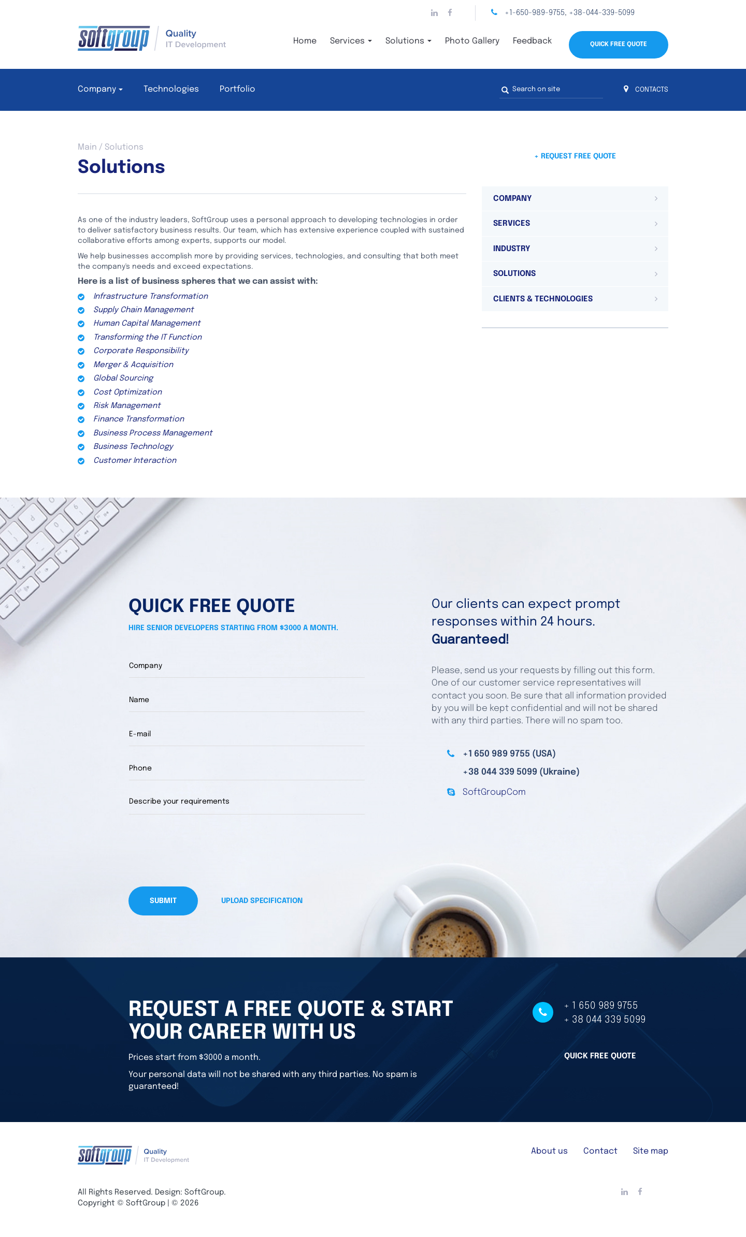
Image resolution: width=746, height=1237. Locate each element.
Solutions (408, 41)
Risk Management (127, 406)
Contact (600, 1150)
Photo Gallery (472, 41)
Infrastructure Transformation (150, 297)
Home (305, 41)
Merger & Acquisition (133, 365)
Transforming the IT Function (147, 337)
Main (87, 147)
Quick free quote (600, 1056)
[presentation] (207, 850)
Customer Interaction (134, 461)
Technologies (171, 89)
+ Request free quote (575, 156)
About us (549, 1150)
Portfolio (237, 89)
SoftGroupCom (494, 792)
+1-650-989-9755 (535, 13)
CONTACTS (646, 89)
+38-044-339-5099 (602, 13)
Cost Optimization (127, 392)
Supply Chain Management (143, 310)
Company (97, 89)
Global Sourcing (123, 378)
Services (351, 41)
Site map (650, 1150)
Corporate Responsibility (141, 351)
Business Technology (133, 447)
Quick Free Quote (618, 44)
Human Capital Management (146, 323)
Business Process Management (152, 433)
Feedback (532, 41)
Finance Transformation (138, 419)
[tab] (575, 198)
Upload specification (262, 900)
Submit (163, 900)
